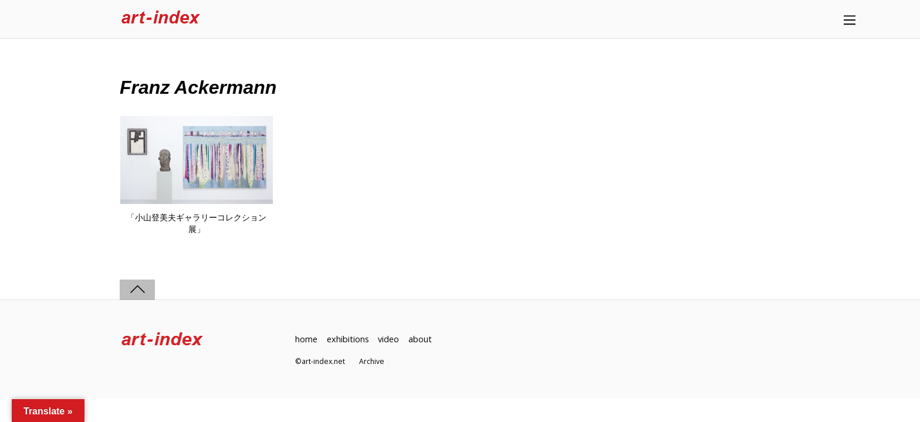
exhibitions (348, 339)
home (306, 339)
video (388, 339)
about (420, 339)
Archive (371, 361)
